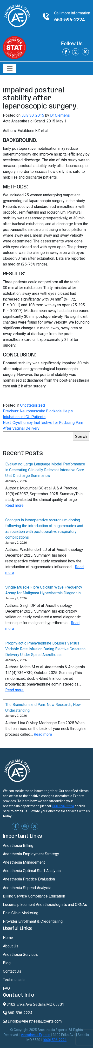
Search (81, 436)
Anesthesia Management (24, 862)
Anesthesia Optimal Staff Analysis (32, 870)
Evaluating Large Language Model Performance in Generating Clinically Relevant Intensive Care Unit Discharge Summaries (45, 470)
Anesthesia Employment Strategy (31, 854)
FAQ (6, 988)
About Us (10, 946)
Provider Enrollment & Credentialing (33, 921)
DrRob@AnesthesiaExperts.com (32, 1021)
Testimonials (14, 979)
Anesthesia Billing (18, 845)
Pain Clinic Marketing (20, 913)
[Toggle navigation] (9, 68)
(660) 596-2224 (54, 1040)
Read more (14, 505)
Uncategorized (32, 405)
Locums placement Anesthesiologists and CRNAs (45, 904)
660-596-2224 (69, 20)
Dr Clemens (60, 115)
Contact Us (12, 971)
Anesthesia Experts (36, 1035)
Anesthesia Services (20, 954)
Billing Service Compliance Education (34, 896)
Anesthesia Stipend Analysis (27, 887)
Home (8, 937)
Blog (7, 963)
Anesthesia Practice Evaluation (29, 879)
